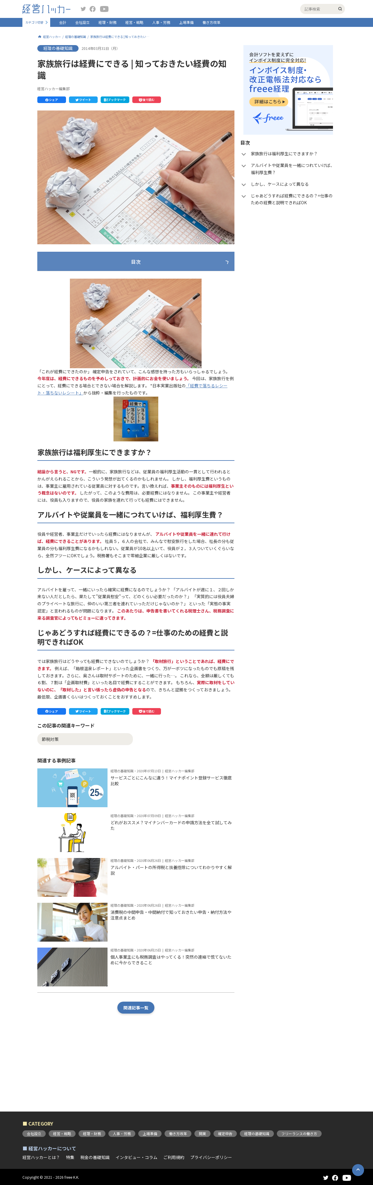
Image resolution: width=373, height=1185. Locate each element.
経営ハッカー (52, 37)
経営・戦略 (134, 22)
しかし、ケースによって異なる (83, 305)
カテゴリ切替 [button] (34, 22)
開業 (202, 1133)
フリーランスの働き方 (299, 1133)
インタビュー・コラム (136, 1157)
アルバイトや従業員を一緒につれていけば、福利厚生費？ (108, 293)
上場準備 (186, 22)
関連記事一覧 (135, 1064)
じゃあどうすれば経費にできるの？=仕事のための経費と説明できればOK (123, 317)
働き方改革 (211, 22)
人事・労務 (161, 22)
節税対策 (50, 796)
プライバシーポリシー (211, 1157)
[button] (51, 99)
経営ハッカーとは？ (41, 1157)
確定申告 (225, 1133)
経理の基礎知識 (75, 37)
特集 (70, 1157)
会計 (62, 22)
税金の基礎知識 (95, 1157)
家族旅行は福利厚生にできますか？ (87, 281)
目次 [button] (136, 261)
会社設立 (82, 22)
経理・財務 (107, 22)
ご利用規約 (173, 1157)
